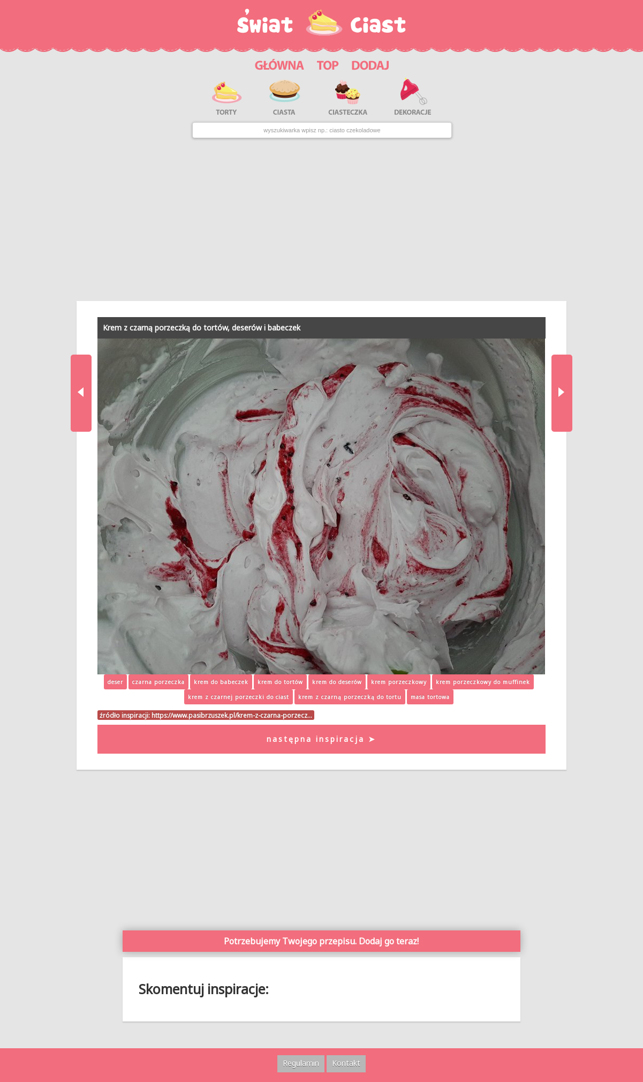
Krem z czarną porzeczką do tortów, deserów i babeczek (201, 327)
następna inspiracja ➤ (321, 739)
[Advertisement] (321, 220)
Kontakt (346, 1063)
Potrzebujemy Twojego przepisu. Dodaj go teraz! (321, 941)
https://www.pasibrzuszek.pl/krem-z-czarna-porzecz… (232, 715)
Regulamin (301, 1063)
